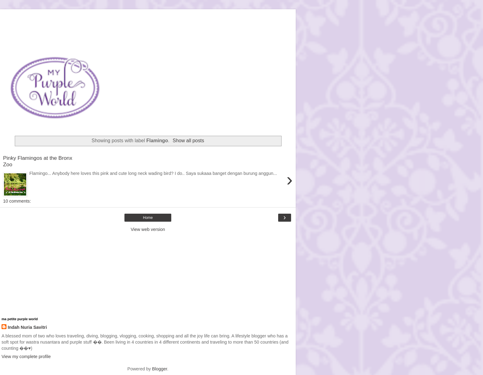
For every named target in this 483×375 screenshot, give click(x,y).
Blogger (159, 368)
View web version (148, 229)
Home (148, 218)
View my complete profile (26, 356)
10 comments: (17, 201)
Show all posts (188, 140)
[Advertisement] (148, 17)
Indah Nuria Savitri (27, 327)
